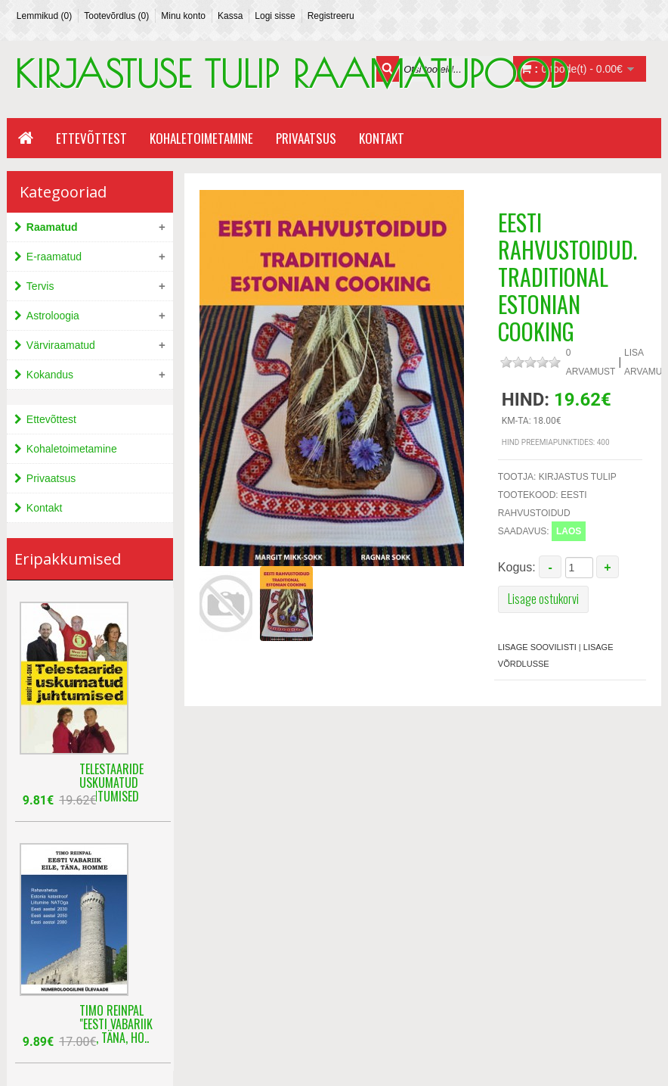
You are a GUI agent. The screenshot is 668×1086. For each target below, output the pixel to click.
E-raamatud (54, 256)
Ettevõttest (91, 138)
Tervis (40, 286)
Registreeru (331, 16)
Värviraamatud (60, 345)
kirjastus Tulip (578, 476)
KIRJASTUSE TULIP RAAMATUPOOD (291, 73)
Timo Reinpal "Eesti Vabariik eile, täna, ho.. (116, 1015)
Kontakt (381, 138)
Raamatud (52, 227)
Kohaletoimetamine (201, 138)
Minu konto (183, 16)
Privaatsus (306, 138)
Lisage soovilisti (537, 647)
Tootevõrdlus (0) (116, 16)
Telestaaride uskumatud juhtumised (111, 773)
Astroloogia (52, 316)
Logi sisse (275, 16)
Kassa (230, 16)
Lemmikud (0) (44, 16)
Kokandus (49, 375)
